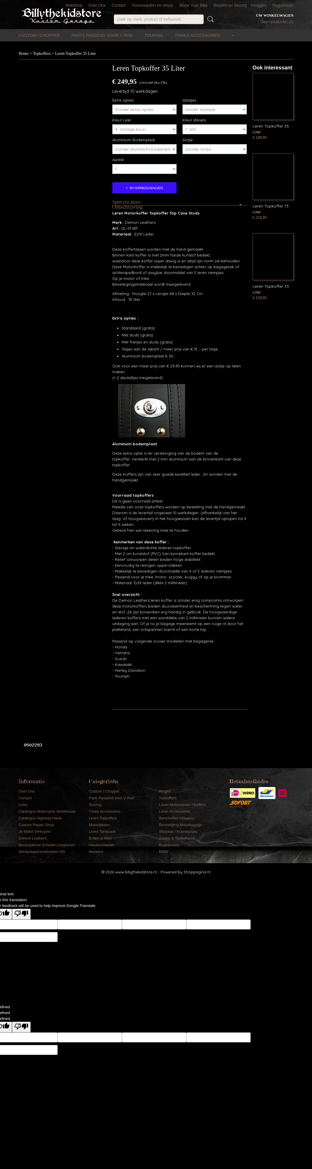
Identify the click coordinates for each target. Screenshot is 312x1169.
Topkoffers (42, 53)
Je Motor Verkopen (35, 831)
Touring (153, 35)
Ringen (165, 791)
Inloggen (258, 5)
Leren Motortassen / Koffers (182, 804)
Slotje (187, 139)
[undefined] (21, 1027)
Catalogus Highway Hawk (40, 818)
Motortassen (99, 825)
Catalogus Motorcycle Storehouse (47, 811)
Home (24, 53)
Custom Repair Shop (36, 825)
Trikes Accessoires (197, 35)
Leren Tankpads (102, 831)
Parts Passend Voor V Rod (102, 35)
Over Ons (97, 5)
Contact (119, 5)
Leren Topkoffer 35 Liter (75, 53)
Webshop (73, 5)
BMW (163, 851)
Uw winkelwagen (275, 15)
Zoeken (209, 19)
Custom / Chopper (39, 35)
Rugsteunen (169, 845)
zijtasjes (189, 100)
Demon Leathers (33, 838)
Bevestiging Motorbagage (180, 825)
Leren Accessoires (174, 811)
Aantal (118, 159)
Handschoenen (101, 845)
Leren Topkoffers (103, 818)
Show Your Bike (193, 5)
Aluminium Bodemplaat (133, 139)
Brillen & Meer (101, 838)
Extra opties (123, 100)
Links (23, 804)
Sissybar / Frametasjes (178, 831)
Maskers (96, 851)
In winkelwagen (146, 188)
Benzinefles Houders (176, 818)
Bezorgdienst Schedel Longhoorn (47, 845)
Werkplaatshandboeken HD (42, 851)
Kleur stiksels (194, 120)
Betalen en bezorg (230, 5)
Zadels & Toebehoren (177, 838)
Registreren (282, 5)
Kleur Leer (121, 120)
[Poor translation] (21, 914)
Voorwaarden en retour (152, 5)
